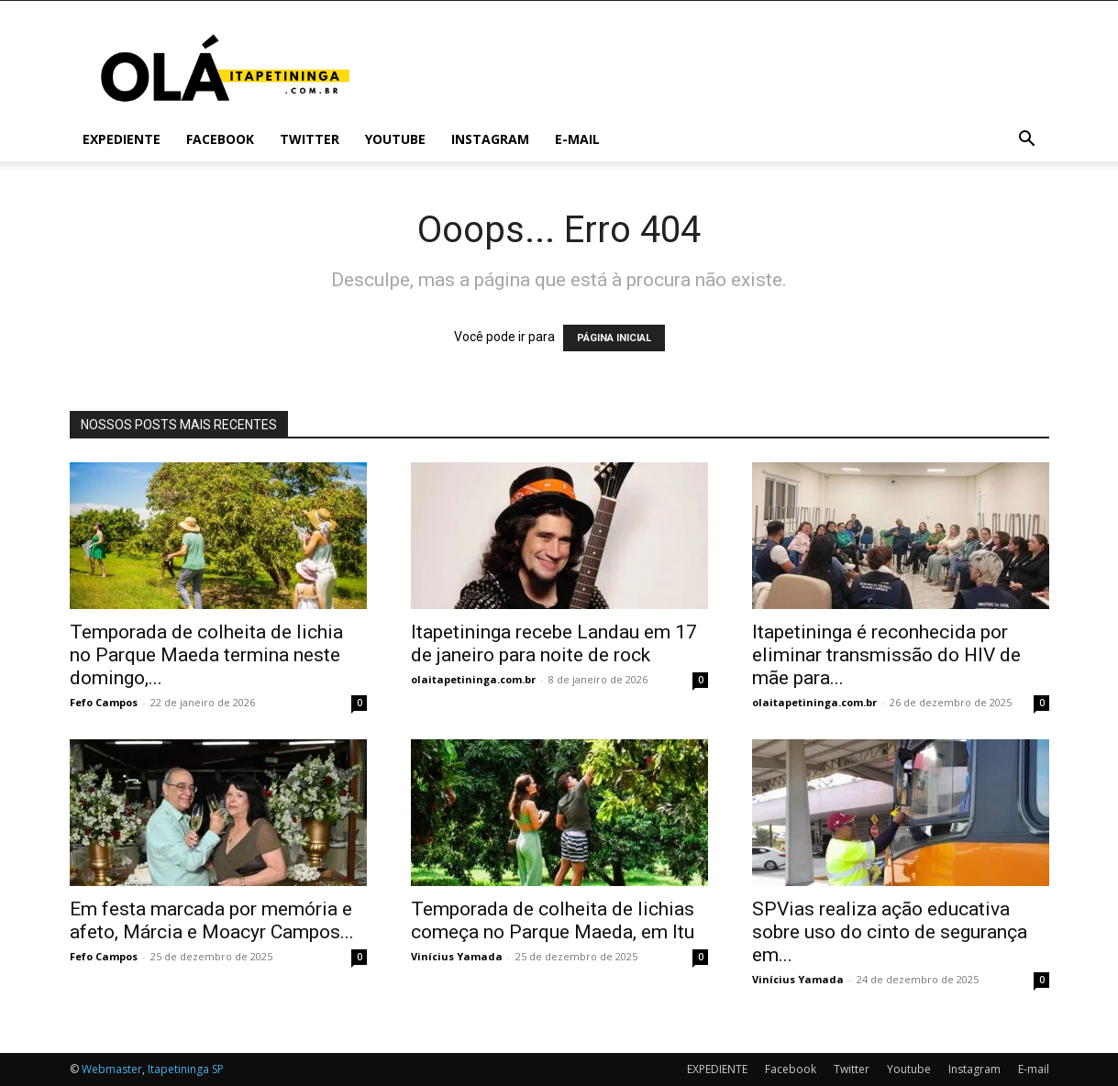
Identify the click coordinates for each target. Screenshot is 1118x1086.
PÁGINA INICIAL (614, 338)
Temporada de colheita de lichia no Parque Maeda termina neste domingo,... (206, 655)
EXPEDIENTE (122, 139)
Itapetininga (178, 1069)
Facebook (220, 139)
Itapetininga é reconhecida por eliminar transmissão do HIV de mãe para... (886, 655)
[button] (1027, 141)
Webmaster (112, 1069)
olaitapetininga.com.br (473, 679)
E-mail (577, 139)
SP (218, 1069)
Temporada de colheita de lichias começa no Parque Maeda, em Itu (552, 920)
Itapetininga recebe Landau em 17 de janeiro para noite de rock (554, 643)
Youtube (395, 139)
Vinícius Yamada (457, 956)
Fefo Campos (104, 702)
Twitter (309, 139)
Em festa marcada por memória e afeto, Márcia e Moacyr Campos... (212, 920)
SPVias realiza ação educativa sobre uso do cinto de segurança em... (889, 932)
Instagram (490, 139)
